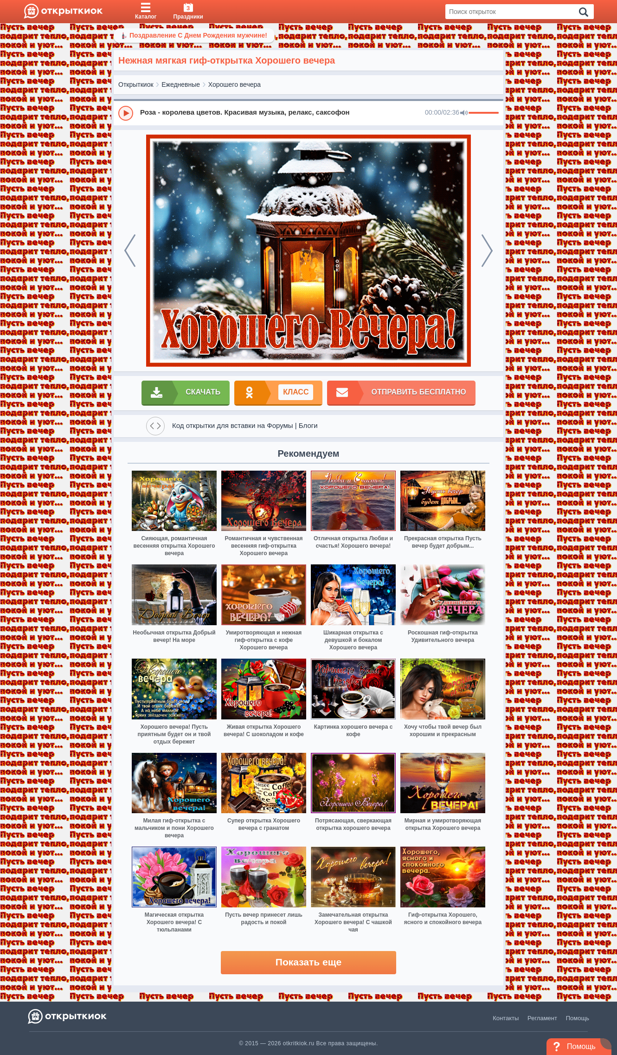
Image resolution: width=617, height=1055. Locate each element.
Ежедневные (180, 84)
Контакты (506, 1018)
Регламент (542, 1018)
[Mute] (464, 113)
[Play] (125, 113)
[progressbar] (484, 113)
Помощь (577, 1018)
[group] (308, 112)
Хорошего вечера (234, 84)
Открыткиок (136, 84)
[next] (487, 251)
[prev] (130, 251)
